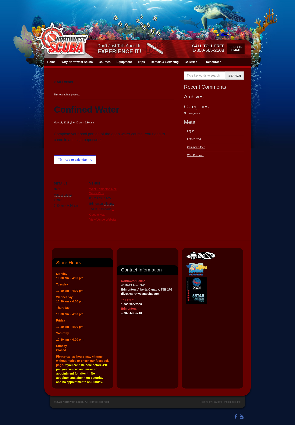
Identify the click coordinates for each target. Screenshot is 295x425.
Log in (190, 131)
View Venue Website (102, 219)
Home (51, 62)
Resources (213, 62)
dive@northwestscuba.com (140, 293)
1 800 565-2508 (131, 304)
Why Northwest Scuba (77, 62)
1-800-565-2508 (208, 48)
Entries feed (194, 139)
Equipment (124, 62)
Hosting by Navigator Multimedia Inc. (220, 401)
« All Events (63, 82)
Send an (236, 48)
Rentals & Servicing (165, 62)
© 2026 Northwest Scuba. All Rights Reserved (81, 401)
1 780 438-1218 (131, 313)
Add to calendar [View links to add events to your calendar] (76, 159)
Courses (105, 62)
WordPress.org (195, 155)
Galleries (192, 62)
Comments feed (196, 147)
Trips (141, 62)
